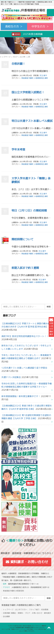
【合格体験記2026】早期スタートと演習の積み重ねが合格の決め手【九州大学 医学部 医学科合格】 (26, 325)
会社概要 (6, 616)
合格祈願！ (18, 64)
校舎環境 (44, 609)
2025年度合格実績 (27, 34)
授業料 (20, 613)
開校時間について (22, 239)
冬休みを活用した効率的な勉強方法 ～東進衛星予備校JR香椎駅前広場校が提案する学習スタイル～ (26, 385)
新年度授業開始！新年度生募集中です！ (20, 396)
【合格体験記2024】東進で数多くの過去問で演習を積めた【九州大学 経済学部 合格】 (26, 407)
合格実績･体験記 (9, 613)
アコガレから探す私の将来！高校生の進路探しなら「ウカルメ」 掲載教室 (27, 626)
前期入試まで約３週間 (25, 268)
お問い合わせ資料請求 (51, 327)
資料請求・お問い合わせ (27, 561)
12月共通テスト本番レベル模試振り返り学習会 (24, 367)
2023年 (22, 57)
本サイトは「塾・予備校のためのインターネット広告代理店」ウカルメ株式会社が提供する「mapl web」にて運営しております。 (27, 630)
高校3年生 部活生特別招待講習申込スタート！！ (25, 336)
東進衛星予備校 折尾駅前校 (13, 591)
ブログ (15, 57)
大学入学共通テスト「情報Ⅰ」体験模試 (31, 180)
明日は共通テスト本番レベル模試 (32, 121)
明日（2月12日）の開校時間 (29, 210)
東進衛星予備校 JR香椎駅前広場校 (34, 78)
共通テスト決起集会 (11, 377)
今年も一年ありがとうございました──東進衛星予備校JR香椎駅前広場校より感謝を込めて (26, 357)
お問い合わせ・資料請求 (41, 613)
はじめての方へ (21, 609)
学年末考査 (18, 149)
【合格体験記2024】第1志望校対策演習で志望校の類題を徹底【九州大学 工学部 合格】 (26, 417)
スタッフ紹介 (34, 609)
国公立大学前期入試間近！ (28, 92)
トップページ (5, 57)
